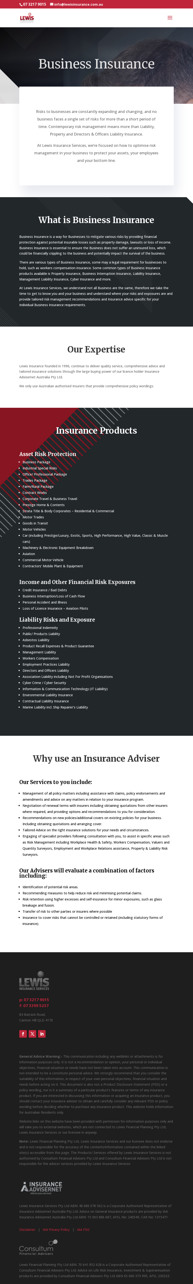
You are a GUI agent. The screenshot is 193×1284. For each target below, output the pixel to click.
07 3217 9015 (34, 4)
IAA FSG (83, 1229)
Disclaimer (27, 1229)
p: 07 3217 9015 (34, 999)
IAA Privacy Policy (56, 1229)
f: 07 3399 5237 (34, 1005)
